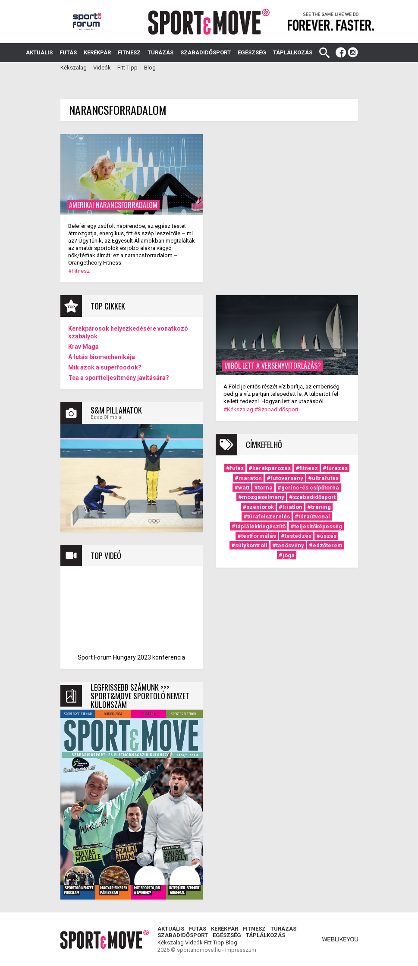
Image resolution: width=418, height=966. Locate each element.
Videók (102, 67)
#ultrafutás (323, 478)
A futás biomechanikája (101, 357)
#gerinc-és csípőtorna (308, 487)
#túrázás (335, 468)
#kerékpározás (269, 468)
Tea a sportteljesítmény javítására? (118, 377)
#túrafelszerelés (266, 516)
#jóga (287, 555)
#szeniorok (258, 507)
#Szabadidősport (277, 409)
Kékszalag (73, 67)
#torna (263, 487)
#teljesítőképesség (316, 526)
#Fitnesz (79, 271)
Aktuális (39, 52)
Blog (150, 67)
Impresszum (240, 950)
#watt (241, 487)
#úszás (326, 536)
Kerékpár (97, 52)
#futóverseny (285, 478)
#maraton (248, 478)
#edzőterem (326, 545)
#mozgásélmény (261, 497)
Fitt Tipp (127, 67)
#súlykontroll (249, 545)
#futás (235, 468)
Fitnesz (129, 52)
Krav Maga (83, 346)
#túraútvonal (312, 516)
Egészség (252, 52)
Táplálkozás (292, 52)
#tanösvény (288, 545)
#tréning (319, 507)
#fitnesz (306, 468)
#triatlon (290, 507)
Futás (68, 52)
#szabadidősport (312, 497)
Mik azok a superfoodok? (104, 367)
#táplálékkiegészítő (259, 526)
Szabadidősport (205, 52)
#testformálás (256, 536)
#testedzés (296, 536)
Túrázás (160, 52)
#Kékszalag (238, 409)
